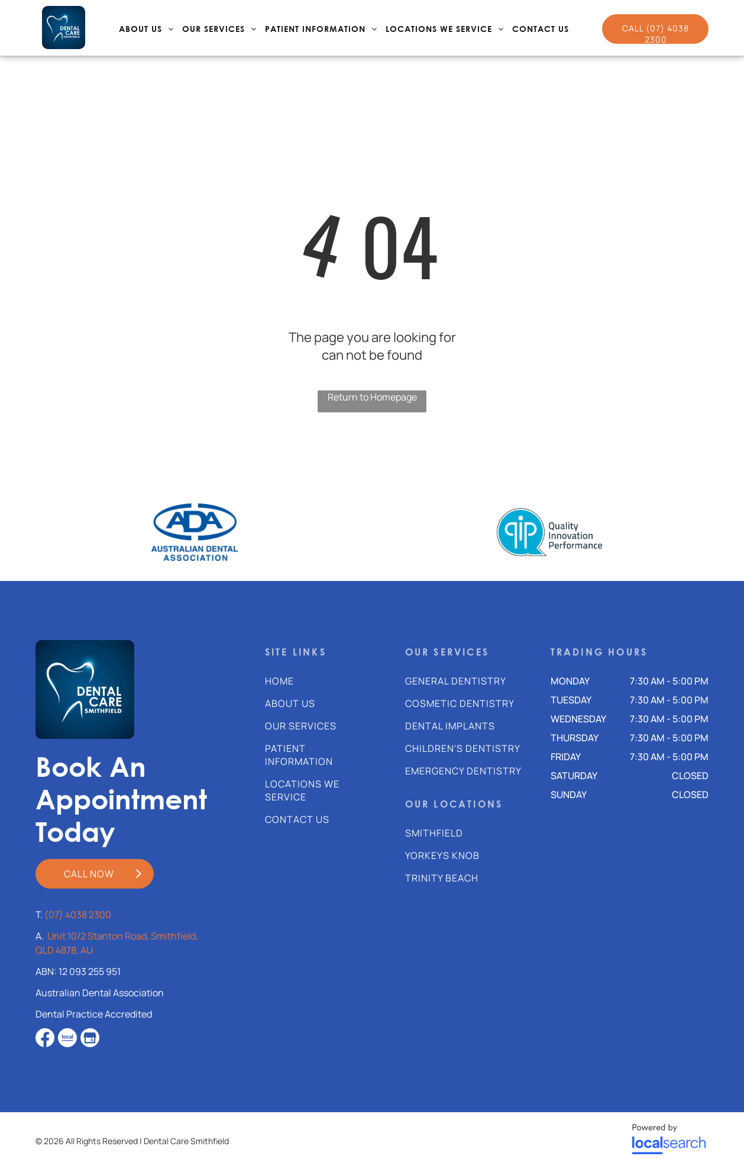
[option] (194, 532)
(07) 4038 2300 (77, 914)
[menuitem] (146, 29)
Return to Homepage (372, 396)
